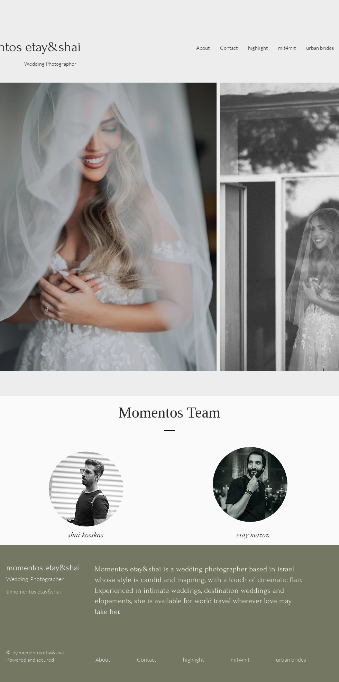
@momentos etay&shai (33, 591)
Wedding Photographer (50, 63)
